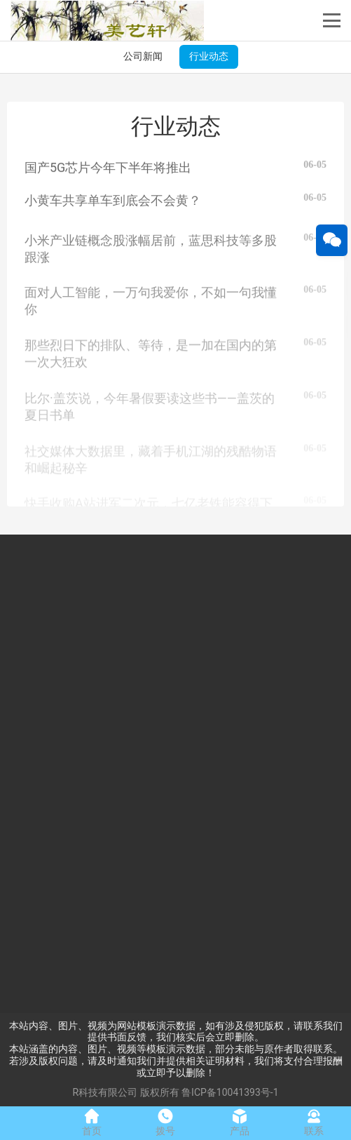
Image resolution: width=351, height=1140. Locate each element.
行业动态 (208, 56)
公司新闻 (143, 56)
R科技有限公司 (104, 1092)
